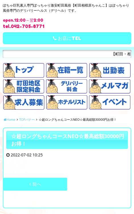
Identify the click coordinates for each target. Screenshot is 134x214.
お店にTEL (67, 38)
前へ (35, 184)
